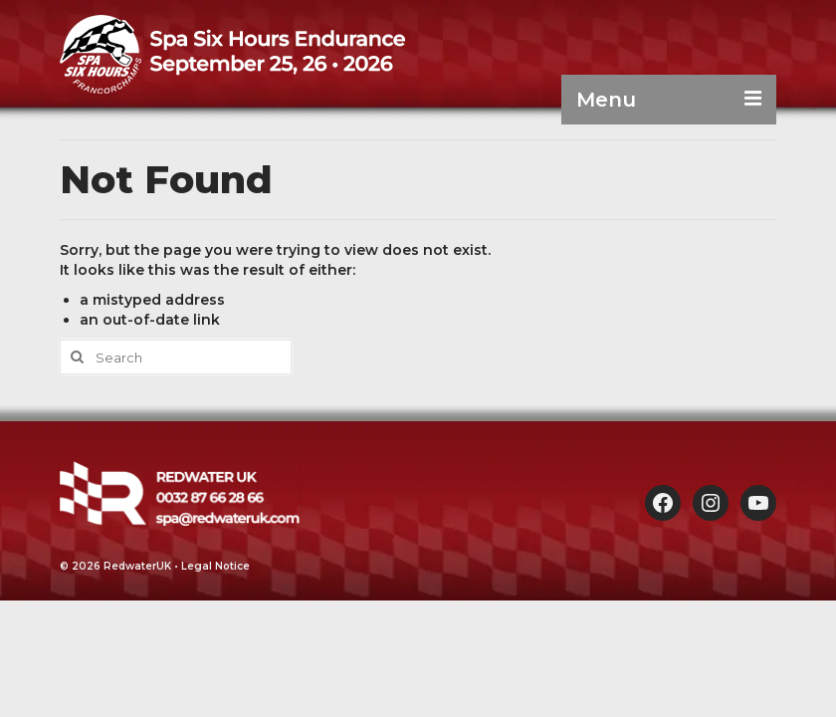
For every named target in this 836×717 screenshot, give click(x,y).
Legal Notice (215, 566)
